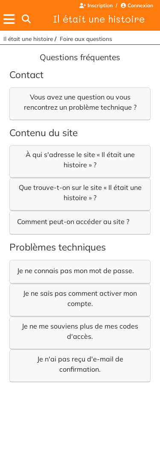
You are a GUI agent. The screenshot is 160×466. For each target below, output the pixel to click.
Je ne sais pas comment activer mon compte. (80, 298)
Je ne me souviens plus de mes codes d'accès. (80, 331)
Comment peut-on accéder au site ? (73, 221)
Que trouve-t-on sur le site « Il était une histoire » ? (80, 192)
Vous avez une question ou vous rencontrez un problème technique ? (80, 102)
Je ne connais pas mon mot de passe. (75, 270)
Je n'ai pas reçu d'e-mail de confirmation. (80, 364)
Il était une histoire (99, 18)
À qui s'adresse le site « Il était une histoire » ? (80, 159)
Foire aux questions (86, 38)
